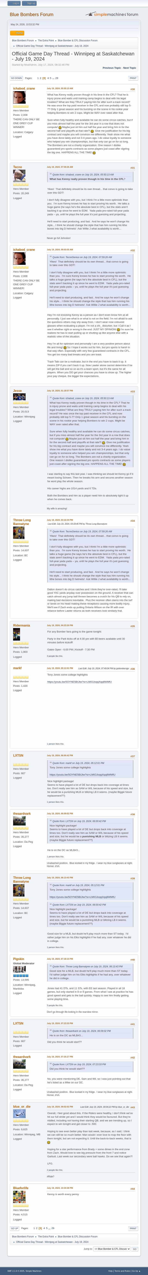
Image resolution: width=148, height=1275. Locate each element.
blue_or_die (21, 1106)
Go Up (14, 1228)
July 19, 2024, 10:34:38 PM (60, 1188)
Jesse (17, 390)
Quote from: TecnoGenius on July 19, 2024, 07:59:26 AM (82, 257)
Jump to (88, 1249)
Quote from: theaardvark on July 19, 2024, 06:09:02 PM (81, 1031)
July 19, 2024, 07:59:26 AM (60, 167)
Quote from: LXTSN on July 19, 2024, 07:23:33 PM (79, 1064)
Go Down (16, 78)
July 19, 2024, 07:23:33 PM (60, 1023)
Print (133, 78)
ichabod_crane (24, 88)
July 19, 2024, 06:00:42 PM (60, 755)
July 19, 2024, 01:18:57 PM (60, 390)
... (53, 78)
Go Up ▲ (136, 1271)
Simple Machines (33, 1271)
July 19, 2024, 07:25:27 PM (60, 1057)
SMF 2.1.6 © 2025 (15, 1271)
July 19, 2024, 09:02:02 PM (60, 1107)
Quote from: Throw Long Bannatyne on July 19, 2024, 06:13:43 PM (87, 966)
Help (110, 1271)
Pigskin (18, 959)
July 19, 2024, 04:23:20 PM (60, 625)
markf (17, 668)
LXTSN (18, 755)
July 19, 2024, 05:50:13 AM (60, 88)
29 (56, 78)
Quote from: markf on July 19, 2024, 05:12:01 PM (78, 763)
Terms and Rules (122, 1271)
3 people (51, 656)
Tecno (17, 167)
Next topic (129, 67)
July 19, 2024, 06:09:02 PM (60, 813)
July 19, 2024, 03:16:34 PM (60, 520)
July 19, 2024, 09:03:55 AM (60, 249)
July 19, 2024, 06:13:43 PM (60, 877)
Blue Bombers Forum (31, 14)
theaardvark (22, 813)
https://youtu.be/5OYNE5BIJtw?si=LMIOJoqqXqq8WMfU (79, 681)
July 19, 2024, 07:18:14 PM (60, 959)
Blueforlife (20, 1188)
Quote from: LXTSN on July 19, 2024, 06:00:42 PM (79, 821)
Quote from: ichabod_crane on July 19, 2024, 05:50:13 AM (83, 174)
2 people (51, 1170)
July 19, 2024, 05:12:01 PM (60, 668)
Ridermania (21, 625)
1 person (51, 744)
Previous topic (112, 67)
